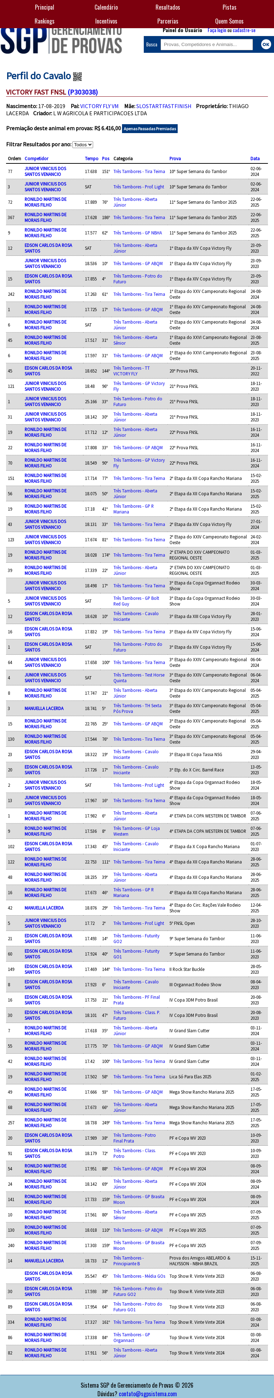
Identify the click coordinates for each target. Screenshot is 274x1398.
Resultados (168, 7)
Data (255, 158)
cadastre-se (244, 30)
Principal (44, 7)
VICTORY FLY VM (99, 106)
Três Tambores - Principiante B (128, 1260)
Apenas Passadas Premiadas (150, 128)
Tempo (91, 158)
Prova (175, 158)
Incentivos (106, 21)
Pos (105, 158)
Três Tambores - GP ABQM (138, 263)
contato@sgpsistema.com (148, 1393)
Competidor (36, 158)
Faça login (217, 30)
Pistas (230, 7)
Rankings (45, 21)
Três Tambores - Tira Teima (139, 171)
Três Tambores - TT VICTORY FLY (131, 370)
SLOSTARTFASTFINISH (164, 106)
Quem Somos (229, 21)
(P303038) (82, 91)
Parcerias (167, 21)
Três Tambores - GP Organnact (131, 1337)
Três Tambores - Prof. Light (138, 186)
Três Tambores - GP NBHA (137, 232)
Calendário (106, 7)
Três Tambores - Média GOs (139, 1276)
